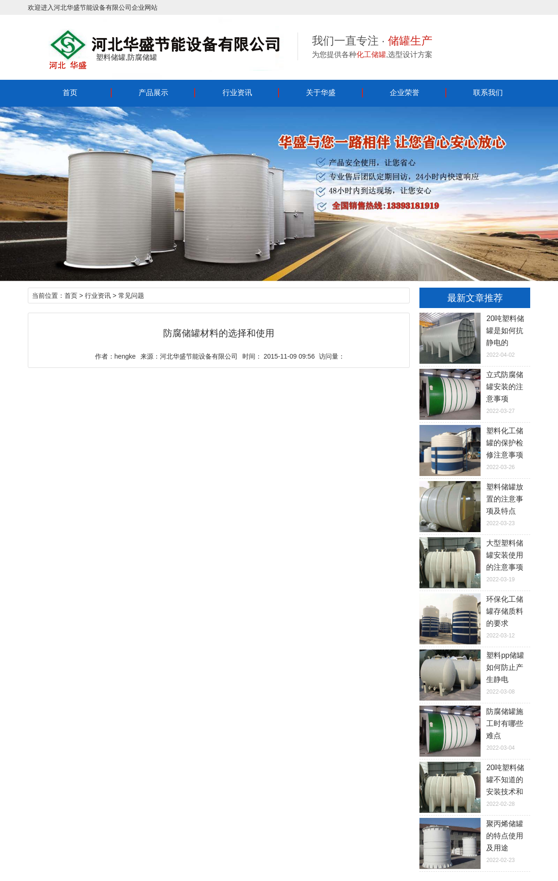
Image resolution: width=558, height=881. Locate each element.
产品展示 (153, 92)
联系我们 (488, 92)
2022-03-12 (474, 616)
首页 (70, 92)
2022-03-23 (474, 504)
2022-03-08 (474, 672)
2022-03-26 (474, 447)
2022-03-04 (474, 728)
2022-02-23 (474, 840)
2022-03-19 (474, 560)
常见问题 (131, 295)
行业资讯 (237, 92)
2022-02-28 (474, 784)
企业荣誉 (404, 92)
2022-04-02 (474, 335)
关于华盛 (321, 92)
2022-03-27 (474, 391)
